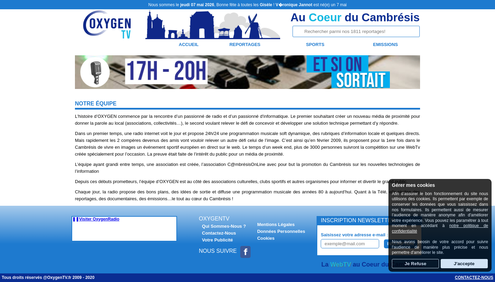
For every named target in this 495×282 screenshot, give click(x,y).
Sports (315, 44)
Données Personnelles (281, 231)
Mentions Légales (276, 224)
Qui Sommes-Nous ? (224, 226)
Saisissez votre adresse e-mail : (354, 234)
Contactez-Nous (219, 233)
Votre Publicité (217, 239)
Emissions (385, 44)
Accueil (189, 44)
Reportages (244, 44)
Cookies (266, 238)
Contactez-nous (474, 277)
